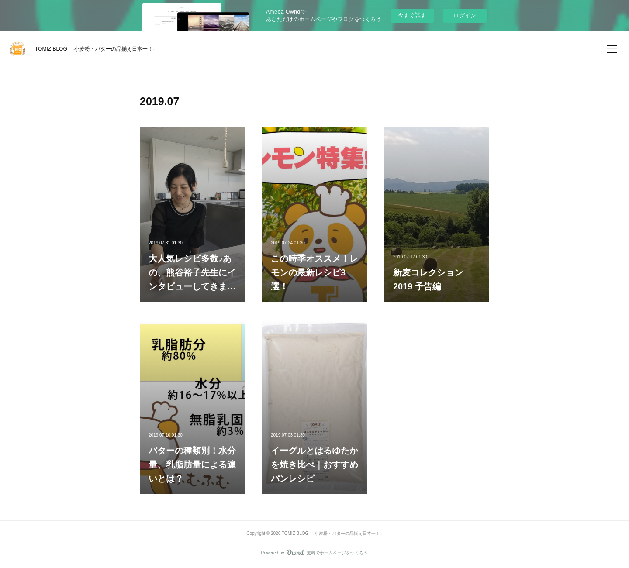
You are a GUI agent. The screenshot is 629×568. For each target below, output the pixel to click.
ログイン (464, 15)
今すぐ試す (412, 15)
